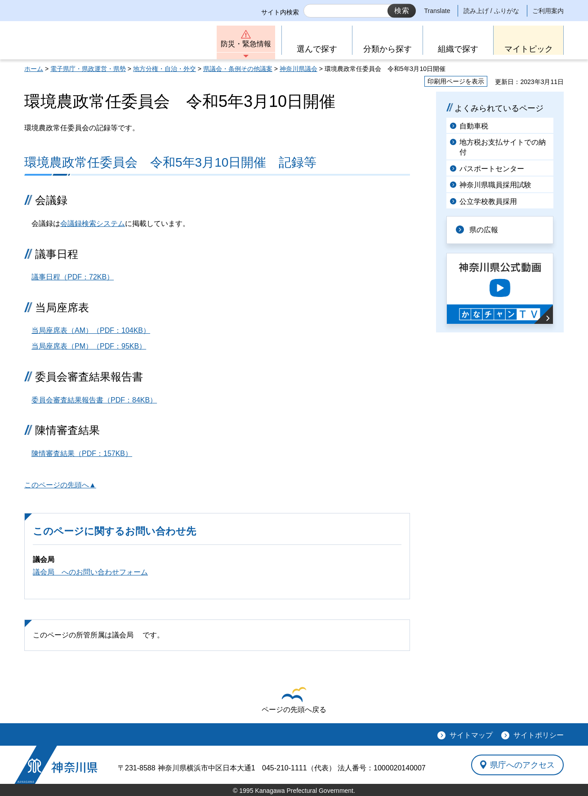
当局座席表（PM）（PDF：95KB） (88, 346)
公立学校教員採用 (488, 201)
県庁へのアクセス (522, 764)
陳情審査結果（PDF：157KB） (81, 453)
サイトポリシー (538, 735)
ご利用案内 (548, 10)
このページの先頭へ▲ (60, 485)
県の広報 (483, 230)
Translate (437, 10)
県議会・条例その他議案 (237, 68)
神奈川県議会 (298, 68)
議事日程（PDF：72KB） (72, 277)
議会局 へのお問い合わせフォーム (90, 572)
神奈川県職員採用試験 (495, 185)
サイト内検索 (280, 12)
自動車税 (473, 126)
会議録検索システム (92, 223)
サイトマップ (471, 735)
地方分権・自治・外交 (164, 68)
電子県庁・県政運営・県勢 (88, 68)
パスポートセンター (491, 168)
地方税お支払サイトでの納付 (502, 147)
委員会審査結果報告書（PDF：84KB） (94, 400)
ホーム (33, 68)
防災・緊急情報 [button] (246, 44)
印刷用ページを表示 (456, 81)
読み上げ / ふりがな (491, 10)
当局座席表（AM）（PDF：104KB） (90, 330)
